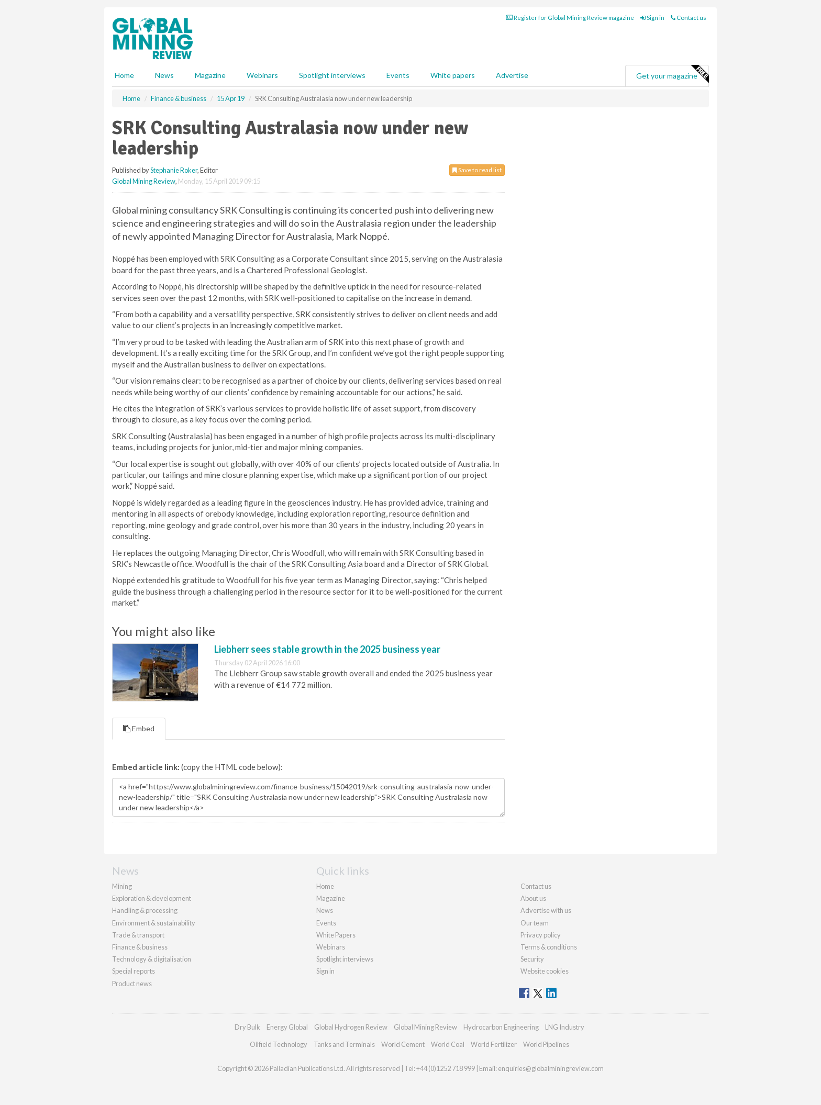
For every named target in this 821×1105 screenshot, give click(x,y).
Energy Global (287, 1027)
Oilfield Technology (278, 1044)
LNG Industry (564, 1027)
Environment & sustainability (153, 923)
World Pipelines (546, 1044)
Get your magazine (672, 74)
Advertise (512, 75)
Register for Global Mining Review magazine (570, 17)
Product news (132, 983)
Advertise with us (545, 910)
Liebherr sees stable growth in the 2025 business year (327, 649)
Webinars (262, 75)
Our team (534, 923)
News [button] (164, 75)
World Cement (403, 1044)
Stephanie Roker (173, 170)
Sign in (652, 17)
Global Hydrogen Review (350, 1027)
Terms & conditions (548, 947)
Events (397, 75)
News (324, 910)
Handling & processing (144, 910)
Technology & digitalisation (151, 959)
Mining (122, 886)
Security (532, 959)
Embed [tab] (138, 728)
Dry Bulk (247, 1027)
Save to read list (477, 170)
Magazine (210, 75)
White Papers (336, 935)
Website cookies (544, 971)
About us (533, 898)
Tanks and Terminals (344, 1044)
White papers (452, 75)
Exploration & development (151, 898)
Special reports (133, 971)
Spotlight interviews (332, 75)
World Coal (447, 1044)
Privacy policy (540, 935)
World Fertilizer (494, 1044)
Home (124, 75)
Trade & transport (138, 935)
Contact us (688, 17)
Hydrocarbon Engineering (501, 1027)
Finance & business (140, 947)
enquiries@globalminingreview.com (551, 1068)
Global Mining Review (143, 181)
